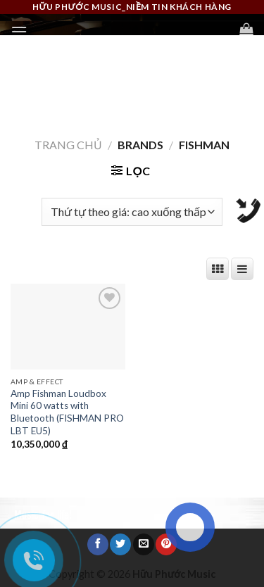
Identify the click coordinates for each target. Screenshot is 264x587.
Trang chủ (68, 144)
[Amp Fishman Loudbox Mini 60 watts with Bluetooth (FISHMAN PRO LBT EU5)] (68, 327)
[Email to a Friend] (143, 544)
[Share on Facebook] (97, 544)
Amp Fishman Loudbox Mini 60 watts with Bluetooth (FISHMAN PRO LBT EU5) (67, 412)
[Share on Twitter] (120, 544)
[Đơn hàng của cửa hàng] (132, 212)
